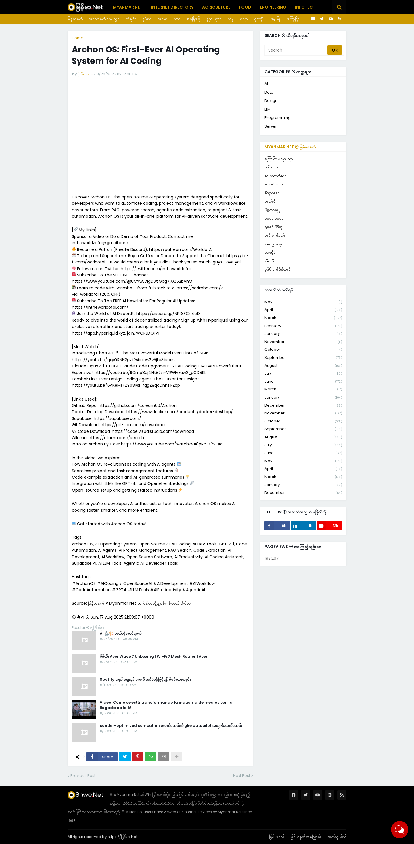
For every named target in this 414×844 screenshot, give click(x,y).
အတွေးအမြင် (273, 244)
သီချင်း (131, 19)
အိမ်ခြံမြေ (193, 19)
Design (270, 100)
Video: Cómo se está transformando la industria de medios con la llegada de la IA (166, 705)
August (303, 366)
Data (268, 92)
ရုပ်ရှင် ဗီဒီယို (273, 227)
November (303, 342)
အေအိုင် (270, 252)
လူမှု (231, 19)
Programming (277, 117)
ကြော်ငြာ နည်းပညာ (278, 159)
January (303, 334)
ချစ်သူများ (271, 167)
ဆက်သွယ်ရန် (336, 836)
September (303, 358)
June (303, 382)
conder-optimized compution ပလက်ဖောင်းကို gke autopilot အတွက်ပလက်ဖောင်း (171, 725)
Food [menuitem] (245, 7)
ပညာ (244, 19)
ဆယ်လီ (269, 201)
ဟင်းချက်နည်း (274, 235)
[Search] (296, 50)
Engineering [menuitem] (273, 7)
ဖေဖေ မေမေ (274, 218)
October (303, 350)
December (303, 406)
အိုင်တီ (269, 261)
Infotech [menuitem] (305, 7)
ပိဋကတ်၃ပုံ (272, 210)
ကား (177, 19)
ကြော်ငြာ (293, 19)
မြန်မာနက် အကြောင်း (305, 836)
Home (77, 38)
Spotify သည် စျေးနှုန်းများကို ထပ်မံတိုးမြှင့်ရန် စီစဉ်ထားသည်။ (145, 679)
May (303, 302)
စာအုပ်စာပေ (273, 184)
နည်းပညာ (213, 19)
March (303, 318)
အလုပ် (162, 19)
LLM (267, 109)
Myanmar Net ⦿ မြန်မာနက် (290, 147)
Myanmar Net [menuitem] (127, 7)
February (303, 326)
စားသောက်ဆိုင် (275, 176)
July (303, 374)
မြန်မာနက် (75, 19)
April (303, 310)
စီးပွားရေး (271, 193)
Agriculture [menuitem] (216, 7)
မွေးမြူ (276, 19)
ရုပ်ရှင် (147, 19)
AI (266, 83)
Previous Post (82, 775)
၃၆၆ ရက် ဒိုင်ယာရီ (277, 269)
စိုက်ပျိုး (259, 19)
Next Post (241, 775)
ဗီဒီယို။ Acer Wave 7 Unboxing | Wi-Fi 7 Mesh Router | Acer (154, 656)
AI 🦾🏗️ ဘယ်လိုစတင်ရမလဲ (121, 633)
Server (270, 126)
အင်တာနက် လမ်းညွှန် (104, 19)
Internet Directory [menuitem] (172, 7)
